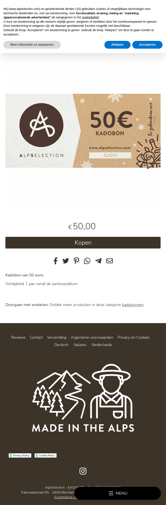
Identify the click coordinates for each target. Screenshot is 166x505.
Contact (36, 337)
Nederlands (102, 344)
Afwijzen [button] (117, 44)
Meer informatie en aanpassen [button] (32, 44)
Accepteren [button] (147, 44)
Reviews (18, 337)
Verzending (56, 337)
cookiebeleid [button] (90, 17)
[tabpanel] (83, 132)
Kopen (83, 243)
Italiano (80, 344)
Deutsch (61, 344)
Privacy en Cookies (134, 337)
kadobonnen (133, 304)
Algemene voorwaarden (92, 337)
